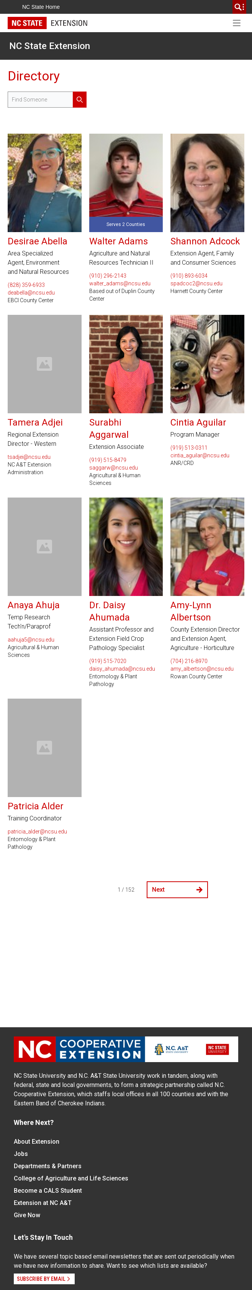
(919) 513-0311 (189, 448)
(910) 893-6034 (189, 276)
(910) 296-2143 (107, 276)
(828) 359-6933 (26, 285)
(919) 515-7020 (107, 661)
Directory (34, 76)
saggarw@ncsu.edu (113, 468)
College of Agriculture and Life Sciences (71, 1178)
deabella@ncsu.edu (31, 293)
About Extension (36, 1141)
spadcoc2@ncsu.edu (196, 283)
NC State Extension (49, 46)
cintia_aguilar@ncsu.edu (199, 455)
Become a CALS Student (48, 1190)
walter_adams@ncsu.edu (120, 283)
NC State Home (41, 7)
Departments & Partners (48, 1166)
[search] (239, 7)
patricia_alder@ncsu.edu (37, 831)
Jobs (21, 1153)
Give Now (27, 1215)
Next (177, 889)
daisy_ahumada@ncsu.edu (122, 669)
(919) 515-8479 (107, 460)
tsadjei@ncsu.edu (29, 457)
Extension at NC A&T (43, 1203)
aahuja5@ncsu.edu (31, 640)
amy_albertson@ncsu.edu (202, 669)
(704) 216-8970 (189, 661)
